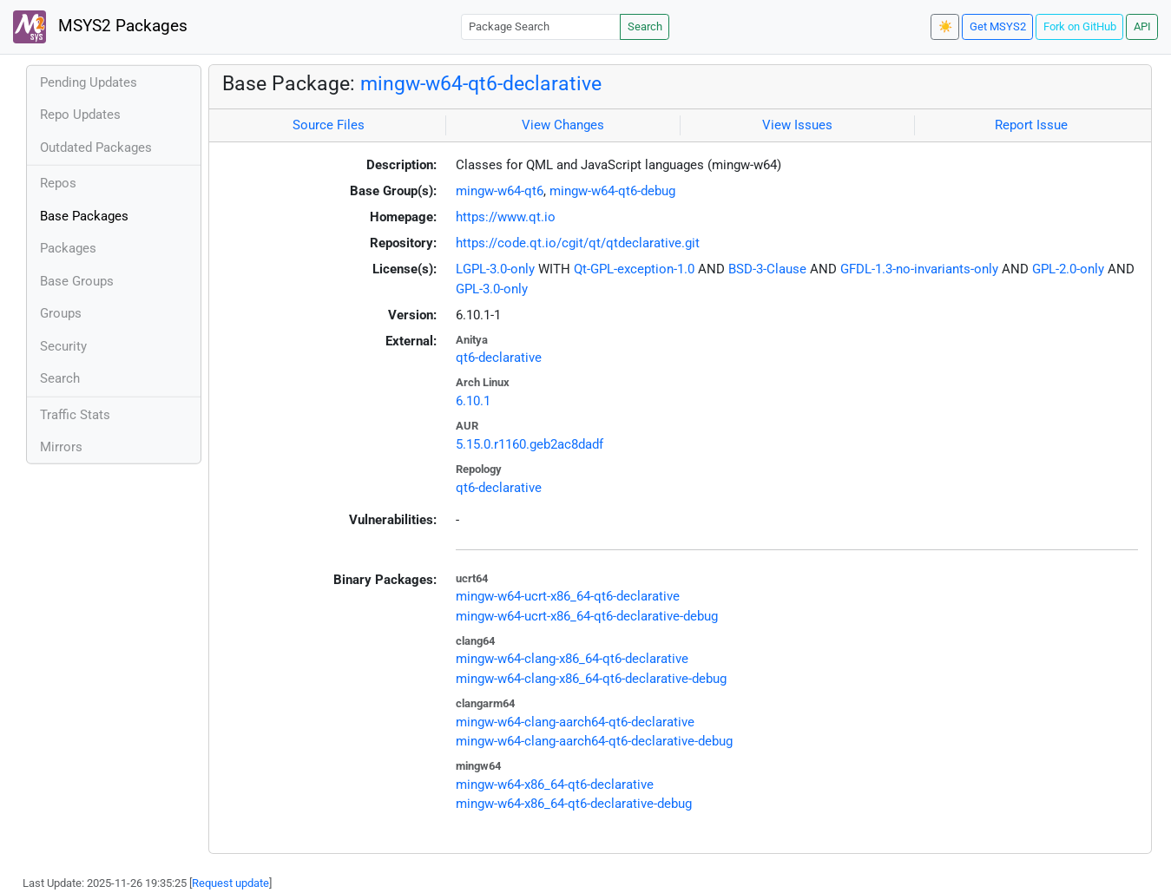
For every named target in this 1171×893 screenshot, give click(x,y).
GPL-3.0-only (492, 289)
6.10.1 (473, 401)
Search (645, 26)
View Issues (797, 125)
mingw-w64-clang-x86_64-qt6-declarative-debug (591, 678)
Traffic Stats (75, 415)
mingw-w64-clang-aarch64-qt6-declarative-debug (594, 741)
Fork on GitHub (1079, 26)
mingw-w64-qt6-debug (612, 191)
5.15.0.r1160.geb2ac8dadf (529, 444)
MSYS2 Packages (100, 26)
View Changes (563, 125)
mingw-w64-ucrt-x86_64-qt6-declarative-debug (587, 616)
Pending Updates (88, 82)
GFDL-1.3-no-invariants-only (919, 269)
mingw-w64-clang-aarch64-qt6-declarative (575, 722)
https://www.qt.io (506, 217)
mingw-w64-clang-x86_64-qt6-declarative (572, 658)
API (1142, 26)
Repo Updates (80, 114)
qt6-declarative (499, 357)
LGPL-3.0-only (495, 269)
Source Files (329, 125)
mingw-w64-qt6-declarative (481, 83)
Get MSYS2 (998, 26)
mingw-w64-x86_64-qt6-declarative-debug (574, 803)
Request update (230, 883)
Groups (61, 313)
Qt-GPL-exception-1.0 (634, 269)
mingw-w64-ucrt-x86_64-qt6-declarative (568, 596)
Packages (68, 248)
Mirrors (61, 447)
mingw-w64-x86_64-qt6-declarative (555, 784)
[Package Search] (541, 26)
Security (63, 346)
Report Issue (1031, 125)
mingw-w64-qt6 (499, 191)
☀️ (945, 26)
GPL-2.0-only (1068, 269)
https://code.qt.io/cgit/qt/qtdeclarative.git (578, 243)
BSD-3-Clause (767, 269)
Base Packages (84, 216)
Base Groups (77, 281)
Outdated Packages (96, 147)
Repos (58, 183)
